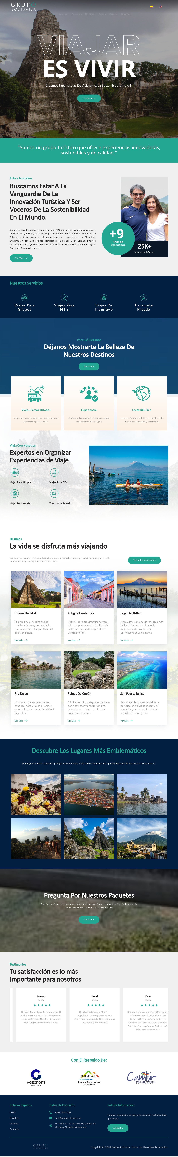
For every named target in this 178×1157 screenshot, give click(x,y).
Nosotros (63, 6)
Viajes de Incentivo (104, 297)
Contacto (126, 6)
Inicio (52, 6)
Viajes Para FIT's (64, 297)
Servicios (77, 6)
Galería (113, 6)
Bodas (102, 6)
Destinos (90, 6)
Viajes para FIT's (58, 479)
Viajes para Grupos (24, 297)
